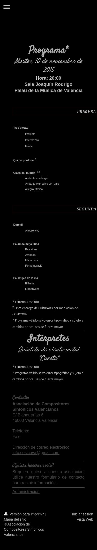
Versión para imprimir (24, 514)
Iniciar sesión (82, 514)
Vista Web (85, 519)
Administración (26, 491)
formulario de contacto (63, 477)
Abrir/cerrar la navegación (48, 6)
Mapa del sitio (15, 519)
